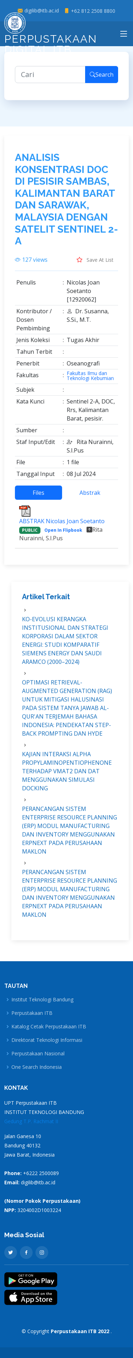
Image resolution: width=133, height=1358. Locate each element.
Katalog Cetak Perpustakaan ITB (48, 1026)
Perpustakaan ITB (31, 1013)
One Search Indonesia (36, 1067)
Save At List (95, 263)
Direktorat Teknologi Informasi (46, 1040)
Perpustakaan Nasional (38, 1053)
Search (101, 78)
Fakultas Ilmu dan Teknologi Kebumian (90, 379)
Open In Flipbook (63, 534)
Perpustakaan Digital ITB (50, 36)
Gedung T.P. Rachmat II (31, 1121)
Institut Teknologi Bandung (42, 999)
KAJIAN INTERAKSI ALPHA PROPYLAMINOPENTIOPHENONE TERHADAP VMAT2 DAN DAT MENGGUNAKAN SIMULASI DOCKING (67, 775)
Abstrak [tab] (89, 496)
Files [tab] (38, 496)
